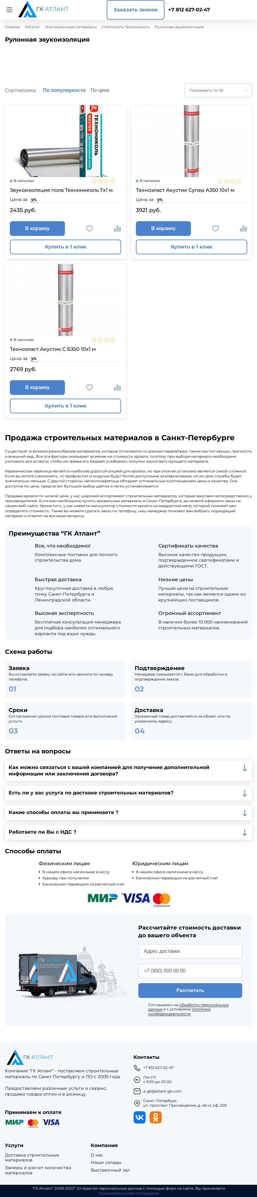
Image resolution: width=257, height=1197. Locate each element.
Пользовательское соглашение (128, 1193)
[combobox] (218, 90)
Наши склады (106, 1162)
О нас (97, 1155)
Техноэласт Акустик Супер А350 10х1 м (185, 190)
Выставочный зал (110, 1170)
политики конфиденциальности (179, 1011)
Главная (12, 27)
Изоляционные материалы (71, 27)
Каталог (32, 27)
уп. (34, 199)
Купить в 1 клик (65, 247)
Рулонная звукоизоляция (179, 27)
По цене (100, 90)
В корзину (37, 228)
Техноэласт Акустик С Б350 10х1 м (53, 349)
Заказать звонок (135, 10)
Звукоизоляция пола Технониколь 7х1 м (61, 190)
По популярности (64, 90)
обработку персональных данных (188, 1006)
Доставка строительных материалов (32, 1158)
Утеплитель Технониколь (125, 27)
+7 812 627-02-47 (189, 10)
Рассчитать (190, 990)
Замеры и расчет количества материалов (38, 1170)
